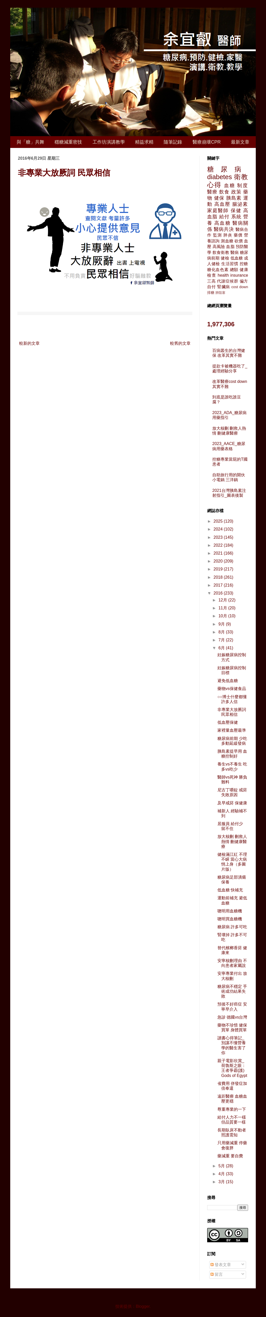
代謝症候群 (227, 281)
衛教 (241, 176)
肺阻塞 (220, 293)
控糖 (244, 264)
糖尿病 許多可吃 (232, 927)
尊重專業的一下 (231, 1109)
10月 (223, 616)
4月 (222, 1174)
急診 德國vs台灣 (232, 1017)
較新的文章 (29, 343)
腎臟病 (223, 287)
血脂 (230, 246)
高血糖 (222, 223)
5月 (222, 1166)
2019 (219, 569)
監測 (217, 235)
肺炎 (227, 235)
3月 (222, 1182)
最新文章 (240, 142)
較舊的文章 (180, 343)
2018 (219, 577)
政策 (236, 192)
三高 (211, 281)
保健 (236, 210)
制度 (242, 185)
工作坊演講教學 (109, 142)
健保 (219, 198)
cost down (239, 287)
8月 (222, 632)
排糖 (210, 292)
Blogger (143, 1306)
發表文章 (220, 1264)
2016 (219, 593)
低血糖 (236, 258)
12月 (223, 600)
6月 (222, 648)
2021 (219, 553)
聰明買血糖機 (229, 919)
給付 (224, 216)
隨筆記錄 (173, 142)
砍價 (239, 241)
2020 (219, 561)
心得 (214, 184)
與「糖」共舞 (30, 142)
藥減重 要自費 (230, 1156)
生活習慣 (229, 264)
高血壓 (222, 204)
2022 (219, 545)
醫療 (212, 192)
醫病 (234, 252)
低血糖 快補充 (230, 890)
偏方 (244, 281)
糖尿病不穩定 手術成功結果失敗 (232, 991)
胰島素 (234, 198)
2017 (219, 585)
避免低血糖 (227, 680)
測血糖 (227, 241)
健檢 (225, 258)
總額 (234, 269)
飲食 (224, 192)
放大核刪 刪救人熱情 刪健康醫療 (232, 841)
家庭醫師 (218, 210)
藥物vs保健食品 (231, 688)
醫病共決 (224, 229)
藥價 (238, 235)
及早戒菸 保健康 (232, 803)
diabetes (219, 176)
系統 (236, 216)
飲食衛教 (221, 252)
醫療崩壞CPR (207, 142)
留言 (216, 1274)
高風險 (219, 246)
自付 (211, 287)
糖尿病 (227, 169)
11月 (223, 608)
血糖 (229, 185)
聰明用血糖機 (229, 911)
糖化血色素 (218, 269)
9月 (222, 624)
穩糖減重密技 (68, 142)
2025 (219, 521)
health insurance (233, 275)
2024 (219, 529)
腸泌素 (240, 204)
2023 (219, 537)
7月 (222, 640)
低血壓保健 (227, 722)
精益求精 (144, 142)
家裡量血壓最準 (231, 730)
